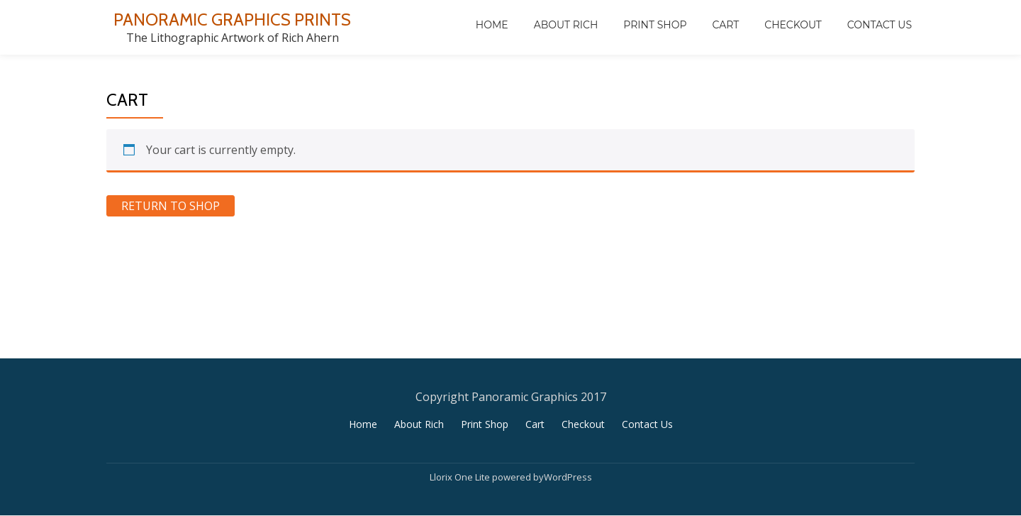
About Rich (566, 24)
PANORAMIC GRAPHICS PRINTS (232, 19)
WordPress (568, 477)
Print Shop (654, 24)
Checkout (793, 24)
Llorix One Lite (461, 477)
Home (492, 24)
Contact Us (879, 24)
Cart (725, 24)
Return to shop (170, 206)
